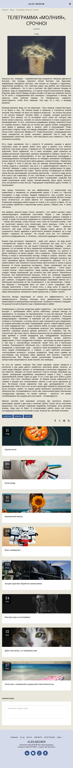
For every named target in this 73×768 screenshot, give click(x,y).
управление (7, 416)
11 (7, 431)
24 (7, 599)
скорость (28, 416)
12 (7, 632)
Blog (12, 10)
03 (7, 565)
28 (7, 532)
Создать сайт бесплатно (46, 747)
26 (7, 465)
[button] (3, 3)
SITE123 (33, 747)
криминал (18, 416)
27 (7, 666)
